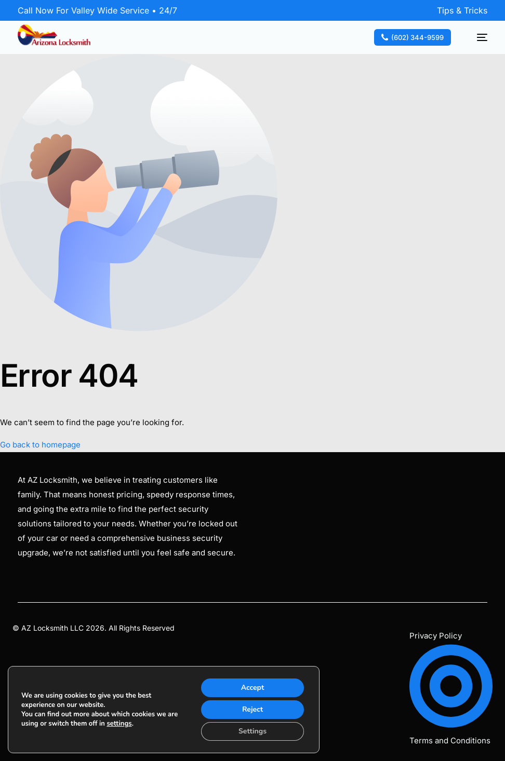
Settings (252, 731)
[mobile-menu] (476, 37)
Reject (252, 709)
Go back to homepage (40, 445)
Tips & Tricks (462, 10)
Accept (252, 687)
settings (119, 723)
